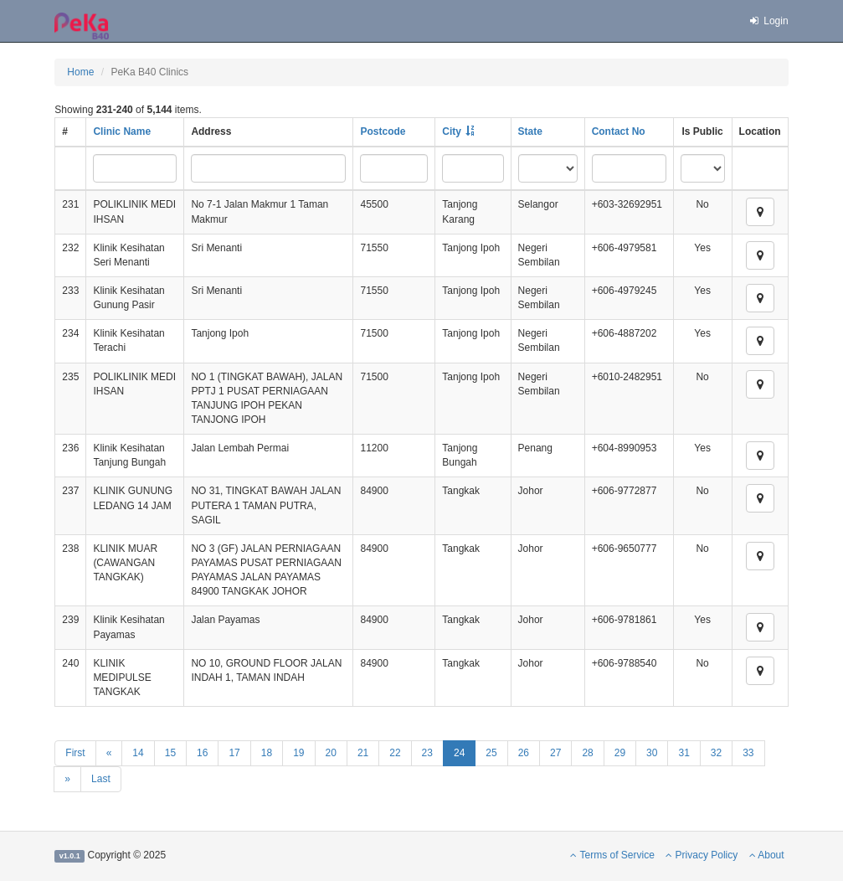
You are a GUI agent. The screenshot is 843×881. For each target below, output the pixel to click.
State (530, 131)
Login (768, 21)
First (75, 753)
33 (748, 753)
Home (80, 72)
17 (234, 753)
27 (555, 753)
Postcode (382, 131)
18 (266, 753)
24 (459, 753)
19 (298, 753)
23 (427, 753)
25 (491, 753)
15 (170, 753)
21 (362, 753)
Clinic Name (122, 131)
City (451, 131)
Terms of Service (612, 855)
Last (101, 779)
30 (651, 753)
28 (587, 753)
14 (137, 753)
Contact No (618, 131)
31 (683, 753)
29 (619, 753)
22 (394, 753)
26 (523, 753)
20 (331, 753)
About (766, 855)
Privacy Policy (702, 855)
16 (202, 753)
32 (716, 753)
